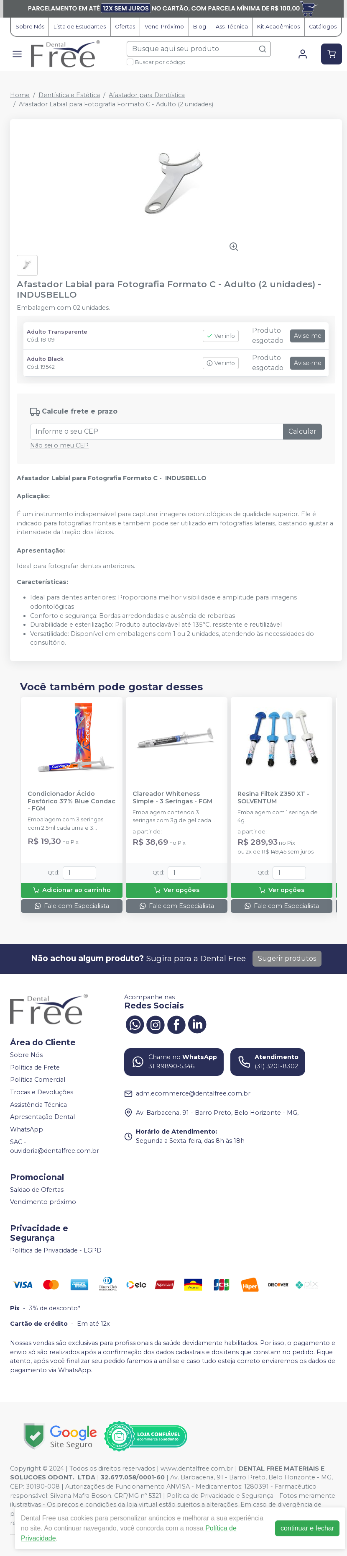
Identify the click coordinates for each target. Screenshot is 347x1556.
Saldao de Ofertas (37, 1189)
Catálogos (323, 26)
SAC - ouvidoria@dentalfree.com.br (54, 1146)
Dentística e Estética (69, 95)
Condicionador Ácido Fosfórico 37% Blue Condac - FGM (71, 801)
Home (20, 95)
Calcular (302, 431)
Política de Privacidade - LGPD (56, 1250)
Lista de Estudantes (80, 26)
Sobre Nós (29, 26)
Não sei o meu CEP (59, 445)
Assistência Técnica (38, 1104)
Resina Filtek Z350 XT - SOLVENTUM (273, 797)
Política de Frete (35, 1067)
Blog (199, 26)
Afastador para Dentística (147, 95)
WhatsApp (26, 1129)
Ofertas (125, 26)
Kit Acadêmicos (278, 26)
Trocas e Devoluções (41, 1092)
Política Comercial (37, 1080)
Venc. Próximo (164, 26)
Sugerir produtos (287, 958)
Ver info (221, 336)
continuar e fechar (307, 1528)
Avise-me (307, 335)
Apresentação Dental (42, 1117)
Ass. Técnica (232, 26)
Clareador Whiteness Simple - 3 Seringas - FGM (172, 797)
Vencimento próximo (43, 1202)
